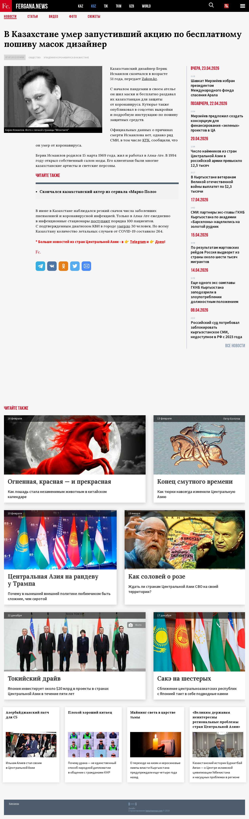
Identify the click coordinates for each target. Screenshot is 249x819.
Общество (35, 57)
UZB (132, 6)
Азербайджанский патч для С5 (28, 714)
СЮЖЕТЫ (94, 17)
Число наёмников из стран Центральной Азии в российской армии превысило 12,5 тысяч (216, 158)
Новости (10, 17)
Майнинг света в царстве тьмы (154, 714)
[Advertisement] (124, 376)
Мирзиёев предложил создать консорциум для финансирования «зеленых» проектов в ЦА (217, 122)
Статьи (33, 17)
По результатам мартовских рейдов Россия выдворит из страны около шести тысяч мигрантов (215, 254)
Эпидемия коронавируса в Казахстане (66, 57)
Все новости (235, 346)
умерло (123, 226)
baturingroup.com (154, 815)
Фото (73, 17)
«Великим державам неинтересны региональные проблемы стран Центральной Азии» (217, 719)
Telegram (138, 241)
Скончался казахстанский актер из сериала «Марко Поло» (101, 191)
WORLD (147, 6)
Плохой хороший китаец (91, 712)
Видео (53, 17)
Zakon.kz (149, 79)
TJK (106, 6)
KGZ (93, 6)
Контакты (14, 807)
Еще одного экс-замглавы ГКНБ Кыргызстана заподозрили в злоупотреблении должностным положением (214, 292)
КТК (146, 140)
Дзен (159, 241)
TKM (119, 6)
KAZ (80, 6)
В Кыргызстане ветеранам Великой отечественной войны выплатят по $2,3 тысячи (213, 184)
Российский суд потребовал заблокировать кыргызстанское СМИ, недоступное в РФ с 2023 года (216, 329)
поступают (100, 221)
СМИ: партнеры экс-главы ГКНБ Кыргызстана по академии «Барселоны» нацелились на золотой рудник (218, 219)
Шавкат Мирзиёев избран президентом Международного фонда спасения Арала (213, 87)
